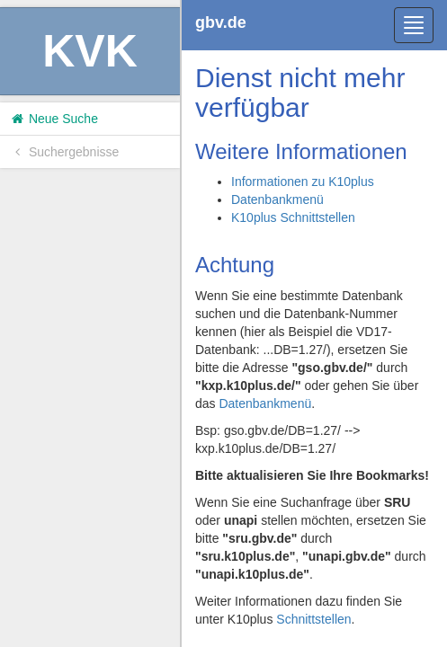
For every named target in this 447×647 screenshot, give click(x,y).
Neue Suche (53, 118)
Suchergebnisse (64, 152)
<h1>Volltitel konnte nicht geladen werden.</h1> (314, 323)
